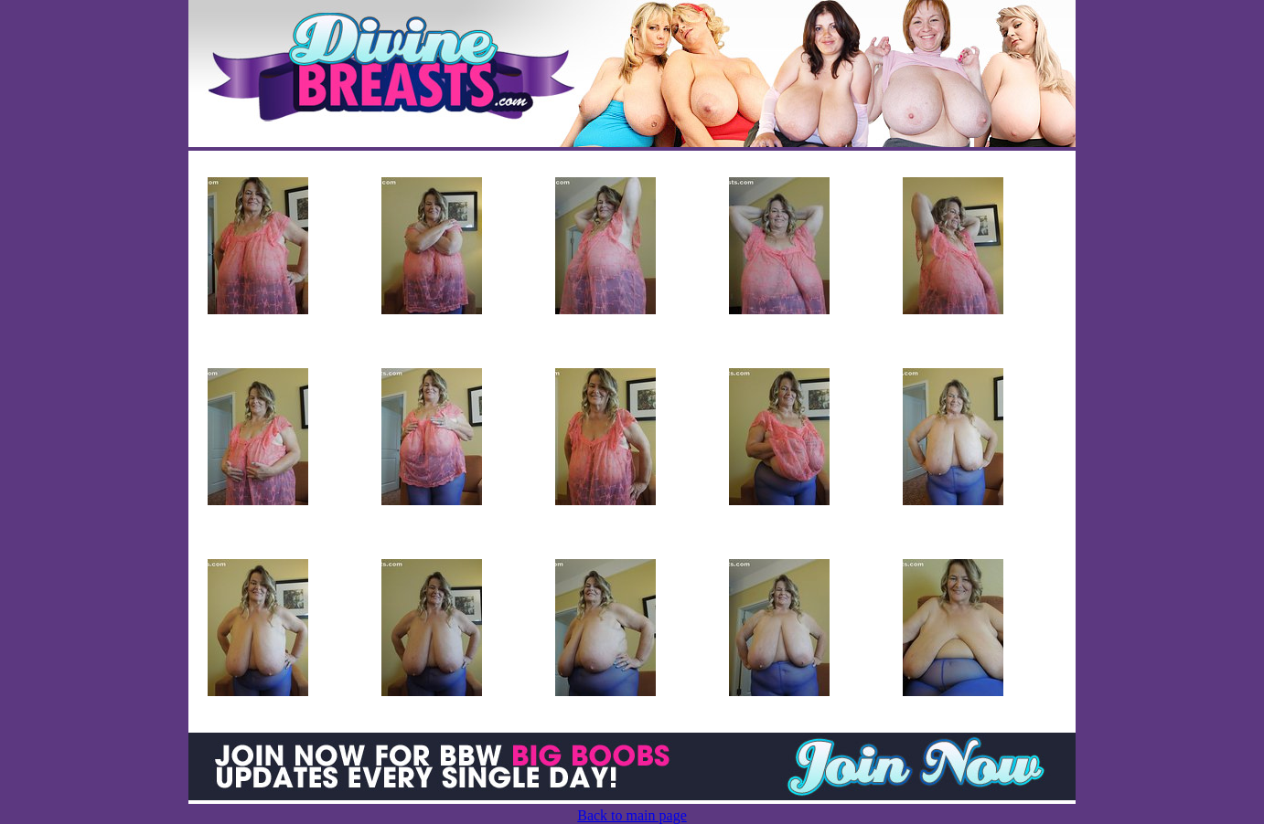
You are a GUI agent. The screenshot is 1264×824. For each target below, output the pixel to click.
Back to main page (632, 815)
